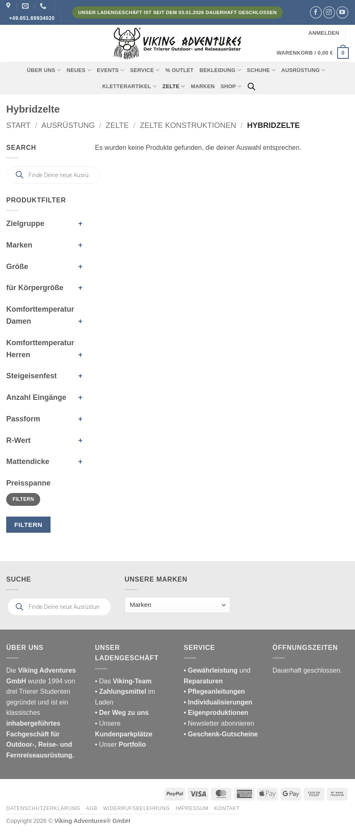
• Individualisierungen (218, 702)
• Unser (120, 744)
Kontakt (226, 808)
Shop (230, 86)
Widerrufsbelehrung (136, 808)
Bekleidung (220, 70)
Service (144, 70)
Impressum (192, 808)
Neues (79, 70)
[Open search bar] (251, 86)
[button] (323, 33)
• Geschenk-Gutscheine (221, 734)
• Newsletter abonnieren (219, 723)
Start (18, 125)
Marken (203, 86)
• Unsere (108, 723)
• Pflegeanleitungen (214, 691)
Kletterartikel (129, 86)
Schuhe (261, 70)
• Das (123, 681)
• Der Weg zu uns (122, 712)
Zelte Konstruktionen (188, 125)
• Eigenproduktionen (216, 712)
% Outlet (179, 70)
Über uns (44, 70)
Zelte (173, 86)
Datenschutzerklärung (43, 808)
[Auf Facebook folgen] (316, 12)
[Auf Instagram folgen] (329, 12)
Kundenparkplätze (123, 734)
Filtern (23, 499)
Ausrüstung (303, 70)
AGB (91, 808)
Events (110, 70)
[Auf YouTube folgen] (342, 12)
